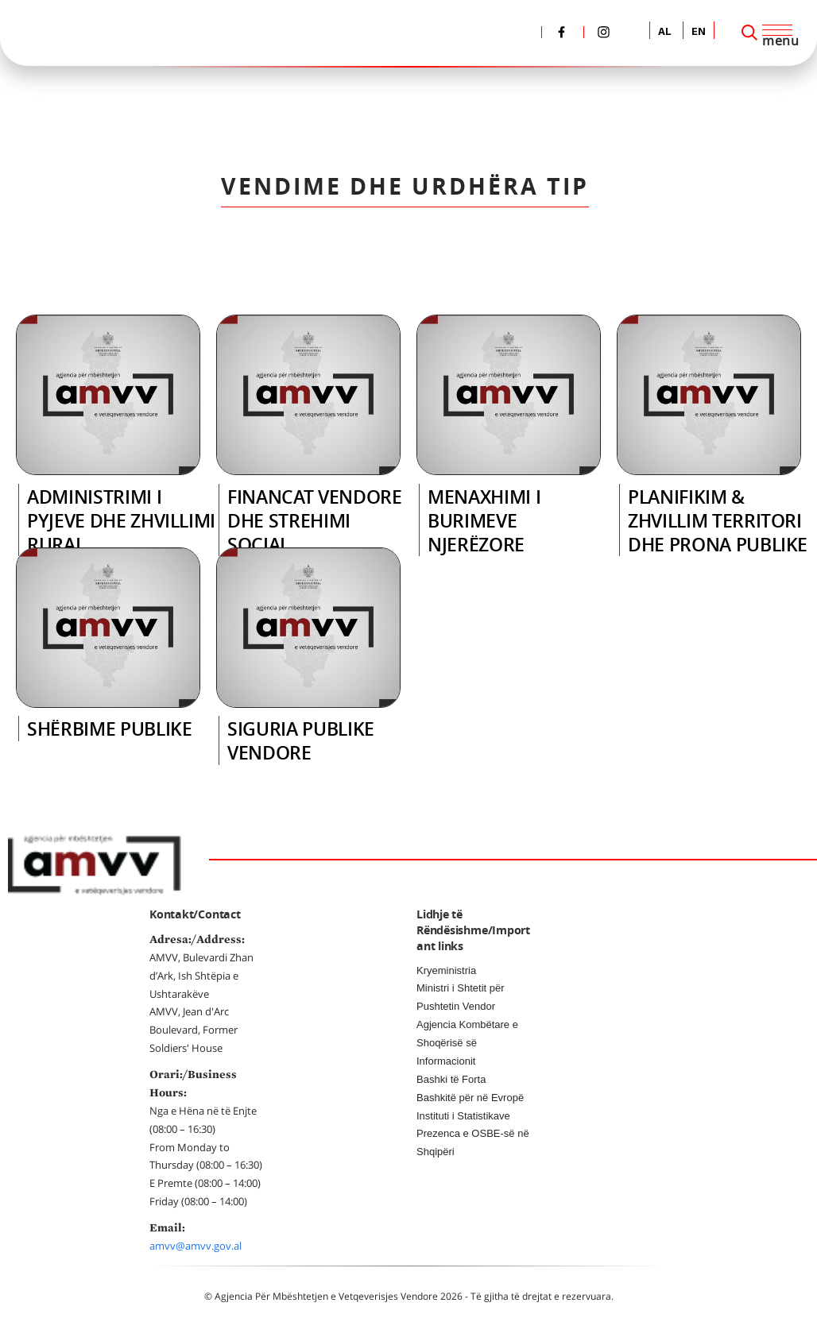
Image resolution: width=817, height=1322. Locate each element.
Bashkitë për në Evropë (470, 1098)
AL (665, 32)
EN (698, 32)
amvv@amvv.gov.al (195, 1246)
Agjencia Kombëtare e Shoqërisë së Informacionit (467, 1043)
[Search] (749, 32)
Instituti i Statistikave (463, 1116)
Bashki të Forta (451, 1079)
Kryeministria (446, 970)
